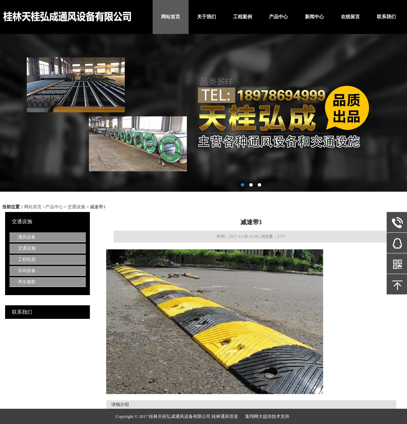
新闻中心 (314, 16)
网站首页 (170, 16)
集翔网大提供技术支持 (267, 416)
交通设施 (76, 206)
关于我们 (206, 16)
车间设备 (27, 270)
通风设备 (27, 236)
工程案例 (242, 16)
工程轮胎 (27, 259)
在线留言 (350, 16)
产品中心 (278, 16)
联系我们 (386, 16)
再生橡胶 (27, 281)
